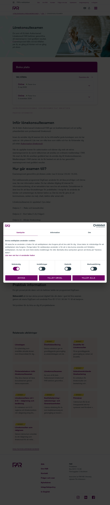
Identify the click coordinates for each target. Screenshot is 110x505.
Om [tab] (89, 232)
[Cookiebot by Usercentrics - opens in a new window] (95, 226)
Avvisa (21, 278)
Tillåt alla (88, 278)
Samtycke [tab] (21, 232)
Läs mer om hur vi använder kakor (20, 255)
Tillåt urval (55, 278)
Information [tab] (55, 232)
